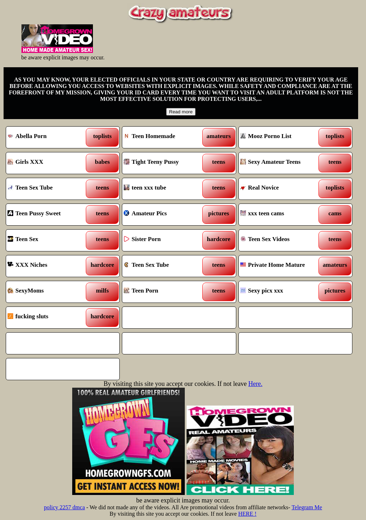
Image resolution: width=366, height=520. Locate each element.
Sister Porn (164, 240)
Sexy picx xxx (281, 292)
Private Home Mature (281, 266)
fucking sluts (48, 317)
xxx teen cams (281, 214)
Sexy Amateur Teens (281, 163)
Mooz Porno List (281, 137)
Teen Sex (48, 240)
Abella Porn (48, 137)
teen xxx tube (164, 189)
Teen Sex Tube (48, 189)
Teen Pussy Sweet (48, 214)
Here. (255, 383)
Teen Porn (164, 292)
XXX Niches (48, 266)
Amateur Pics (164, 214)
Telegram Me (307, 507)
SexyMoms (48, 292)
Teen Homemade (164, 137)
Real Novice (281, 189)
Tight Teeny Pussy (164, 163)
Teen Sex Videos (281, 240)
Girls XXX (48, 163)
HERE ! (247, 514)
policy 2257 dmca (64, 507)
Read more (181, 111)
